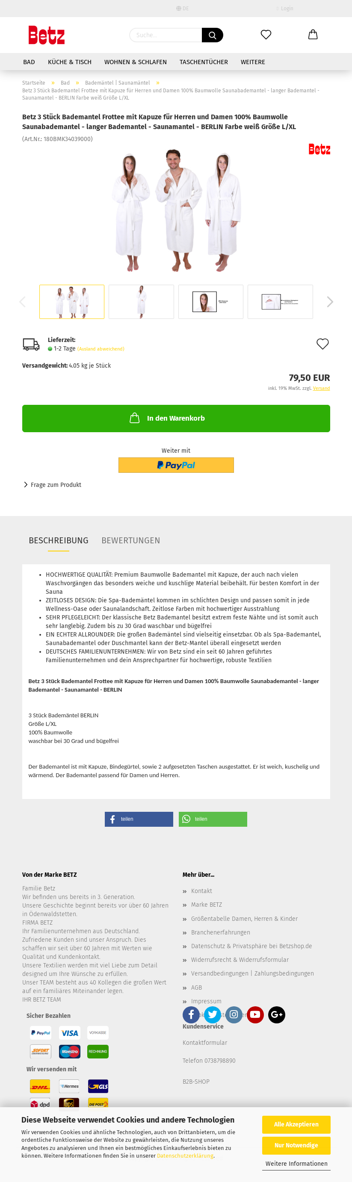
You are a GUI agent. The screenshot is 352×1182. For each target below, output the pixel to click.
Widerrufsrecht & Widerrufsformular (240, 960)
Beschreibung (59, 540)
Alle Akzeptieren (296, 1124)
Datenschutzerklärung (185, 1156)
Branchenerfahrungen (220, 932)
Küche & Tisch (70, 62)
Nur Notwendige (296, 1145)
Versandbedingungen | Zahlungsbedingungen (252, 973)
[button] (139, 819)
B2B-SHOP (196, 1081)
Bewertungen (130, 540)
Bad (29, 62)
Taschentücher (204, 62)
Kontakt (201, 891)
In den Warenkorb (166, 417)
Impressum (206, 1001)
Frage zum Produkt (56, 485)
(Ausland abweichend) (100, 349)
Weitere (253, 62)
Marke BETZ (206, 904)
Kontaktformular (205, 1042)
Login (285, 9)
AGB (196, 987)
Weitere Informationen (297, 1163)
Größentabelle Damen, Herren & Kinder (244, 919)
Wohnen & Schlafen (135, 62)
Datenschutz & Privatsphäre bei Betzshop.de (251, 946)
